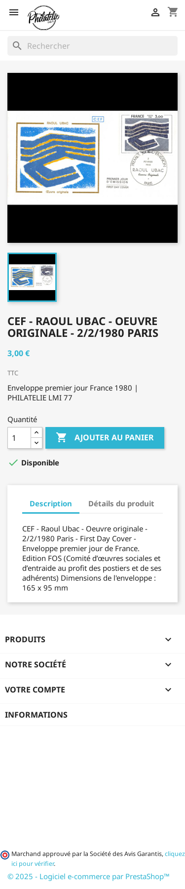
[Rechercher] (92, 46)
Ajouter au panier (105, 437)
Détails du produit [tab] (121, 503)
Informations (36, 714)
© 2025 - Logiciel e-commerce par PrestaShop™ (88, 876)
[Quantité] (19, 438)
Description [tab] (51, 503)
